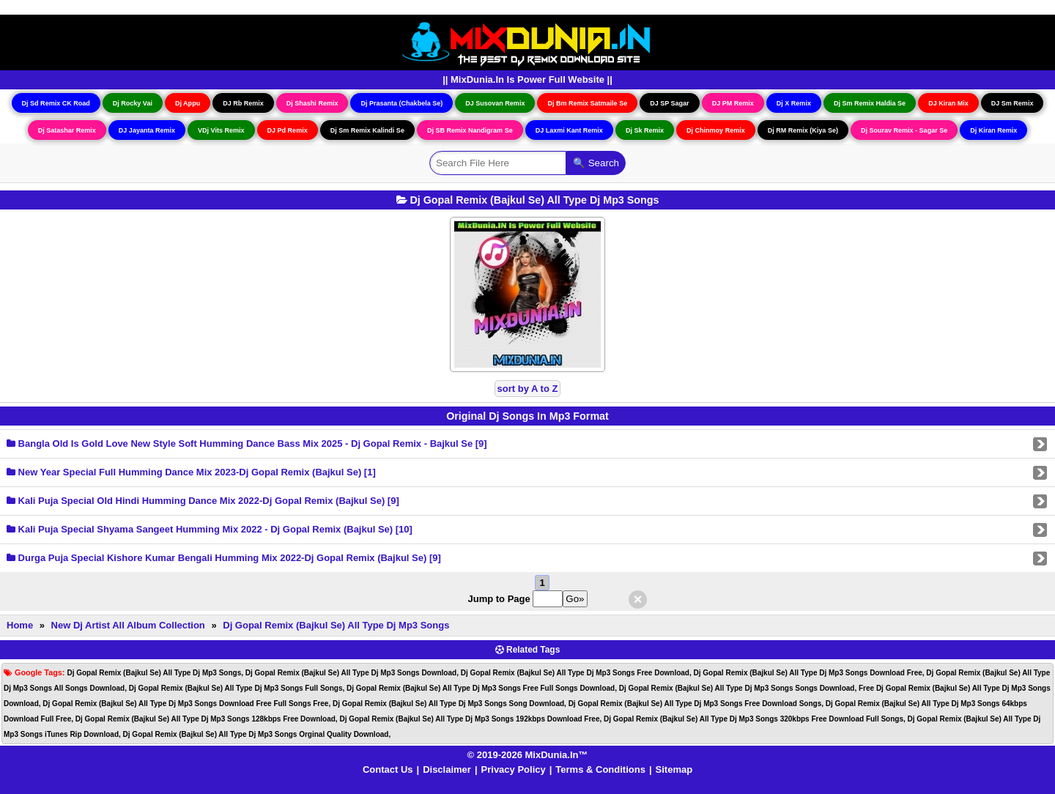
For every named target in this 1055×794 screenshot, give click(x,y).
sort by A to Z (527, 388)
